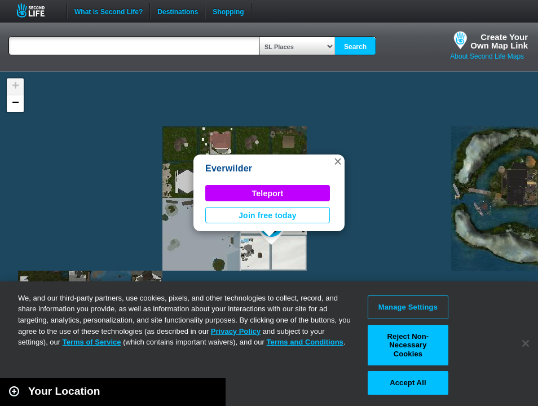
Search (355, 47)
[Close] (525, 343)
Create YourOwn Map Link (499, 41)
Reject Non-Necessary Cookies (408, 345)
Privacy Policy (236, 331)
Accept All (408, 382)
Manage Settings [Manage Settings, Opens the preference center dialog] (408, 307)
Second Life (37, 10)
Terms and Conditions (305, 342)
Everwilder (228, 168)
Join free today (268, 215)
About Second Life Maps (487, 56)
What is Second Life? (108, 11)
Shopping (228, 11)
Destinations (177, 11)
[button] (338, 161)
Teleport (268, 193)
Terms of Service (92, 342)
